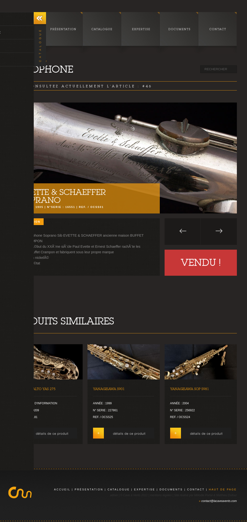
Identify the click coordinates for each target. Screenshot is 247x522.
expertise (144, 489)
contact (196, 489)
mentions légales (161, 495)
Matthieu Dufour (226, 495)
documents (171, 489)
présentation (89, 489)
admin (114, 495)
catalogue (118, 489)
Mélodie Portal (203, 495)
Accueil (62, 489)
